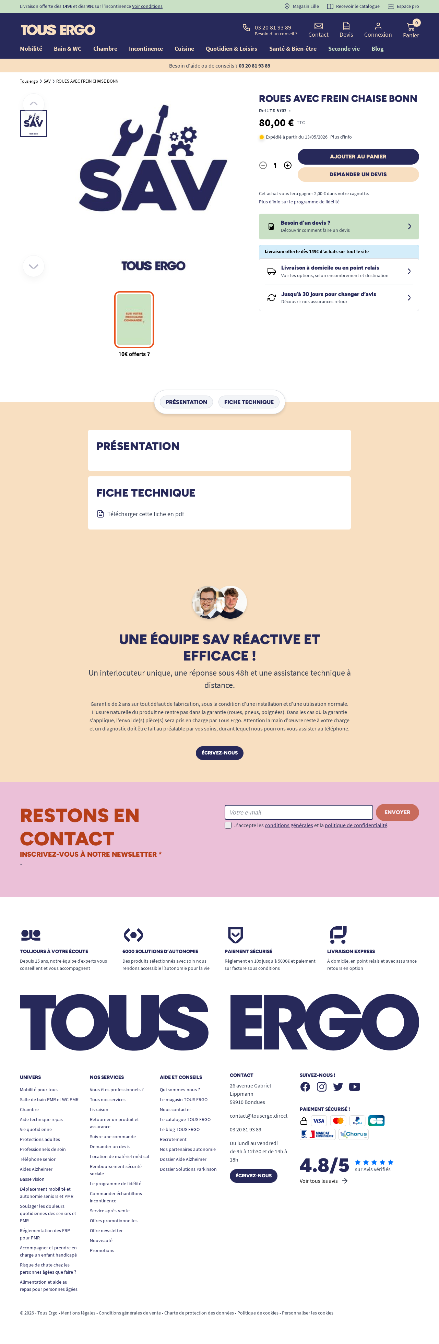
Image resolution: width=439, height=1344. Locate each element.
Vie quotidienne (36, 1129)
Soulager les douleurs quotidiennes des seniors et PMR (48, 1213)
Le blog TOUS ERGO (180, 1129)
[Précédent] (34, 104)
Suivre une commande (113, 1136)
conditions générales (289, 825)
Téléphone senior (38, 1159)
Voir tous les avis (324, 1181)
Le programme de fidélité (115, 1183)
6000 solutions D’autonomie (160, 951)
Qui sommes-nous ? (180, 1089)
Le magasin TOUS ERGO (183, 1099)
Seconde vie (344, 48)
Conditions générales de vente (130, 1313)
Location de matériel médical (119, 1156)
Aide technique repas (41, 1119)
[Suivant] (34, 266)
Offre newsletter (106, 1230)
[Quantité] (275, 165)
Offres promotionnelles (114, 1220)
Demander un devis (358, 174)
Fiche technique (249, 402)
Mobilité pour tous (39, 1089)
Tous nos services (108, 1099)
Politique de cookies (257, 1313)
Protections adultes (40, 1139)
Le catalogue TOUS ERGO (185, 1119)
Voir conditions (147, 6)
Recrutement (173, 1139)
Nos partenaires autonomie (188, 1149)
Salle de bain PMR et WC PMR (49, 1099)
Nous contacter (175, 1109)
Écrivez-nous (220, 753)
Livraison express (351, 951)
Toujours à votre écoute (54, 951)
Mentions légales (78, 1313)
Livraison (99, 1109)
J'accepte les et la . (311, 825)
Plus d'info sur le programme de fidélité (299, 202)
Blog (377, 48)
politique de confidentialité (356, 825)
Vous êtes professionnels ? (117, 1089)
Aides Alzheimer (36, 1169)
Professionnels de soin (43, 1149)
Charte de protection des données (199, 1313)
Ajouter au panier (358, 156)
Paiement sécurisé (248, 951)
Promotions (102, 1250)
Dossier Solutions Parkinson (188, 1169)
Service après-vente (110, 1211)
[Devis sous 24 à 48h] (409, 227)
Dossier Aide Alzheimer (183, 1159)
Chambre (29, 1109)
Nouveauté (101, 1240)
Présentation (186, 402)
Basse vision (32, 1179)
